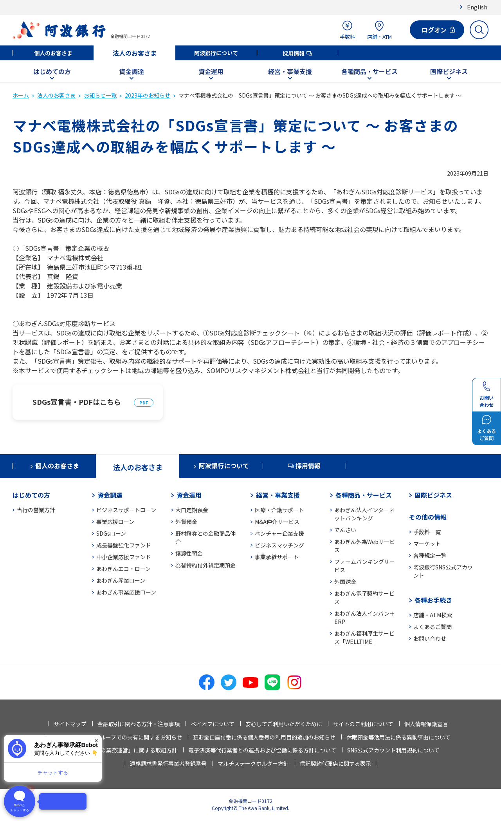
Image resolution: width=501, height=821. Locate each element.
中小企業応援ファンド (123, 557)
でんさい (345, 530)
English (477, 7)
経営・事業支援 (290, 71)
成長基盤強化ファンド (123, 545)
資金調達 (131, 71)
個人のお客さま (53, 53)
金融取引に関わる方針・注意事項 (138, 724)
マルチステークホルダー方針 (253, 763)
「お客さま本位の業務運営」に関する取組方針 (119, 750)
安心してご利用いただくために (283, 724)
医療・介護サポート (279, 510)
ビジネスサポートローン (126, 510)
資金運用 (210, 71)
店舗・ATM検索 (432, 615)
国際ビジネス (449, 71)
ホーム (21, 95)
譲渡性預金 (189, 553)
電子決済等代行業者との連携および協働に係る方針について (262, 750)
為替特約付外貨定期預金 (205, 565)
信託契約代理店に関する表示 (335, 763)
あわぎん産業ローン (120, 580)
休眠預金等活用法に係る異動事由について (398, 737)
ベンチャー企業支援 (279, 533)
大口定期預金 (191, 510)
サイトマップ (70, 724)
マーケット (427, 543)
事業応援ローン (115, 522)
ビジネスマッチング (279, 545)
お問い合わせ (429, 638)
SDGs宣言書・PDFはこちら (76, 402)
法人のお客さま (135, 53)
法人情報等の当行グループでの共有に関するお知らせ (116, 737)
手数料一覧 (427, 532)
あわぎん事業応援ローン (126, 592)
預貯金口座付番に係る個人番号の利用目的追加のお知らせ (264, 737)
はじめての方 (52, 71)
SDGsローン (111, 533)
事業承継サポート (277, 557)
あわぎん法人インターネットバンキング (364, 514)
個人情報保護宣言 (426, 724)
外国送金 (345, 581)
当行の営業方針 (36, 510)
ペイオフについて (212, 724)
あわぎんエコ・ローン (123, 569)
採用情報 (294, 53)
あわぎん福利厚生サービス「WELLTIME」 (364, 637)
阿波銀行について (216, 53)
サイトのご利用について (363, 724)
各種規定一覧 (429, 555)
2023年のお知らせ (147, 95)
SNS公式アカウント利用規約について (393, 750)
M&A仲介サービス (277, 522)
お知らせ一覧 (100, 95)
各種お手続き (433, 600)
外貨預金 (186, 522)
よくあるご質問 (432, 627)
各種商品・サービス (369, 71)
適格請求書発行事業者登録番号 (168, 763)
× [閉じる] (96, 741)
